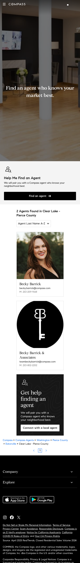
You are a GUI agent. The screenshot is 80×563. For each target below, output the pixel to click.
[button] (4, 4)
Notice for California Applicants (44, 532)
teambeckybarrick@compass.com (37, 361)
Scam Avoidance (29, 528)
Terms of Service (61, 525)
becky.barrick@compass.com (34, 288)
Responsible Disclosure (51, 528)
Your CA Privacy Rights (47, 536)
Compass (8, 440)
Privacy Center (11, 528)
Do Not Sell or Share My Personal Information (27, 525)
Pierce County (60, 440)
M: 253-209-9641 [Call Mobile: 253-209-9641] (28, 291)
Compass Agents (24, 440)
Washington (43, 440)
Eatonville (11, 443)
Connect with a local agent (40, 427)
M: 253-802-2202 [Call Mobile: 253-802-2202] (28, 365)
